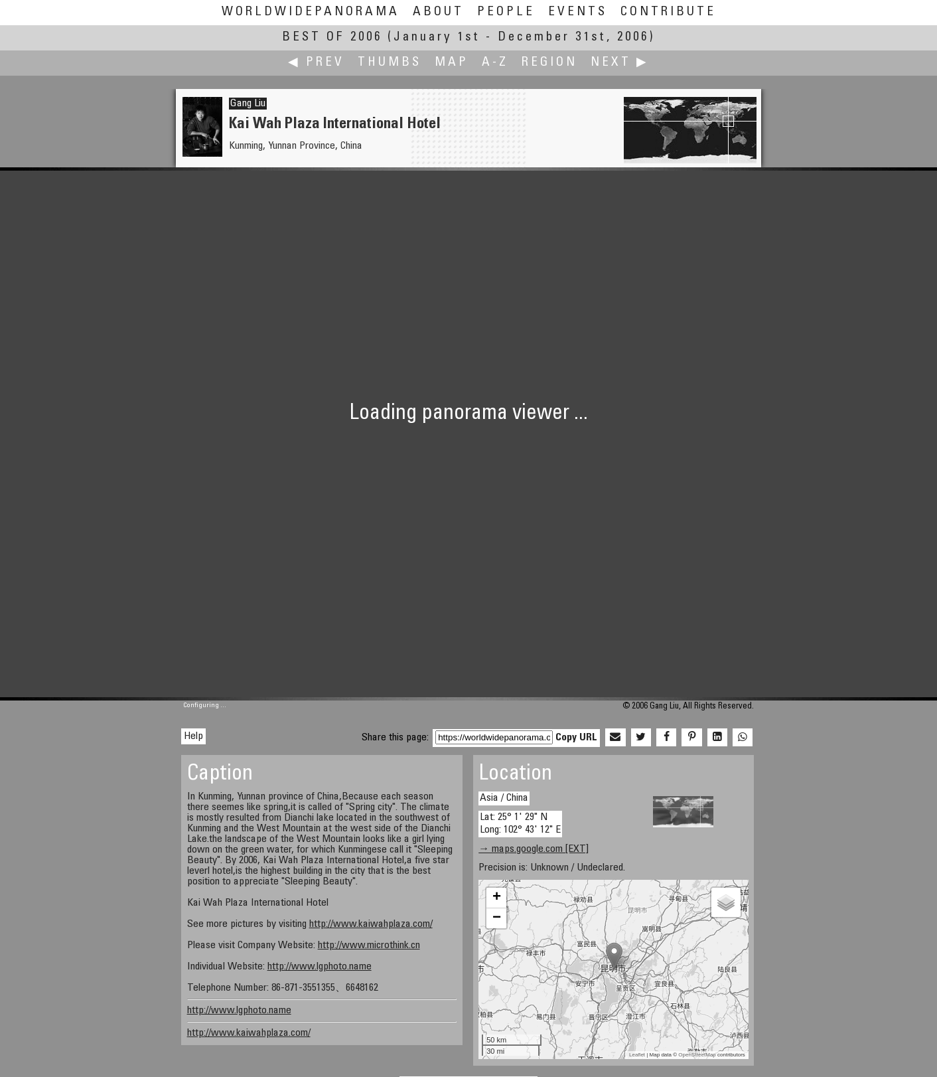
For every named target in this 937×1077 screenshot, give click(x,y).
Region (549, 62)
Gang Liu (247, 103)
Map (451, 62)
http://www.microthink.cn (369, 945)
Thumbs (389, 62)
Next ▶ (620, 62)
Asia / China (504, 798)
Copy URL (576, 737)
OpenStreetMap (696, 1055)
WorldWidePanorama (310, 12)
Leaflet (637, 1055)
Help (193, 736)
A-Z (495, 62)
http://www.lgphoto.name (319, 966)
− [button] (496, 918)
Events (577, 12)
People (506, 12)
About (438, 12)
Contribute (668, 12)
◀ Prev (316, 62)
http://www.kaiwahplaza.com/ (371, 924)
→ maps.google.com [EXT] (533, 849)
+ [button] (496, 898)
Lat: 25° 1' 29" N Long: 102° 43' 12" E (520, 823)
